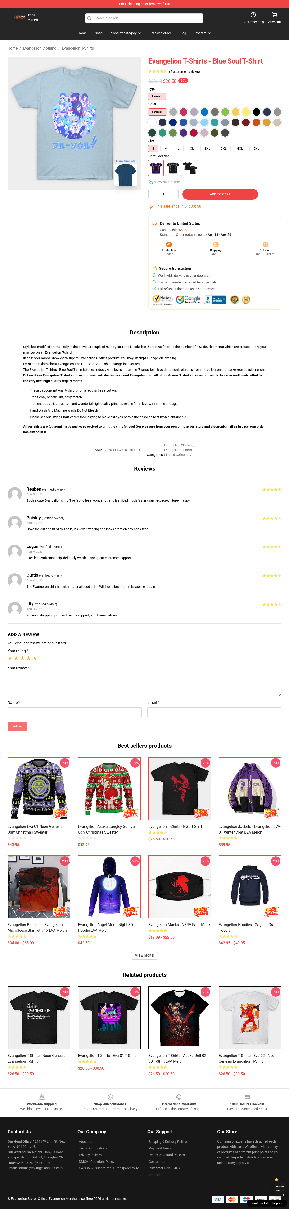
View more (144, 955)
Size (151, 141)
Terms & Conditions (93, 1148)
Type (152, 89)
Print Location (159, 156)
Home (13, 48)
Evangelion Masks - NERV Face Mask (179, 924)
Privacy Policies (90, 1155)
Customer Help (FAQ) (164, 1168)
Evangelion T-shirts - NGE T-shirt (175, 826)
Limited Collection (177, 455)
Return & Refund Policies (167, 1155)
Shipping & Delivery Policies (168, 1142)
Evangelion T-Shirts (78, 48)
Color (152, 104)
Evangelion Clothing (39, 48)
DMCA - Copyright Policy (96, 1161)
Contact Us (157, 1161)
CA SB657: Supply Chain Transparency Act (110, 1168)
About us (85, 1142)
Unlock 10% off (280, 1188)
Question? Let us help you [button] (267, 1203)
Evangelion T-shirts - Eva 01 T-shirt (107, 1055)
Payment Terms (160, 1148)
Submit (17, 726)
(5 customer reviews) (184, 72)
